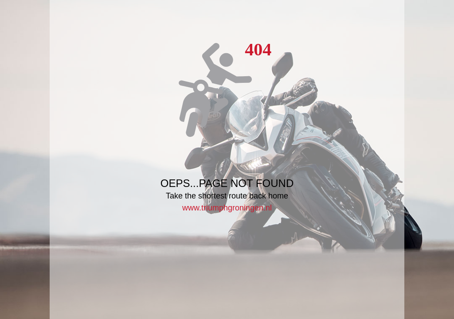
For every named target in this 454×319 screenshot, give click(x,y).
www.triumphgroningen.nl (227, 207)
